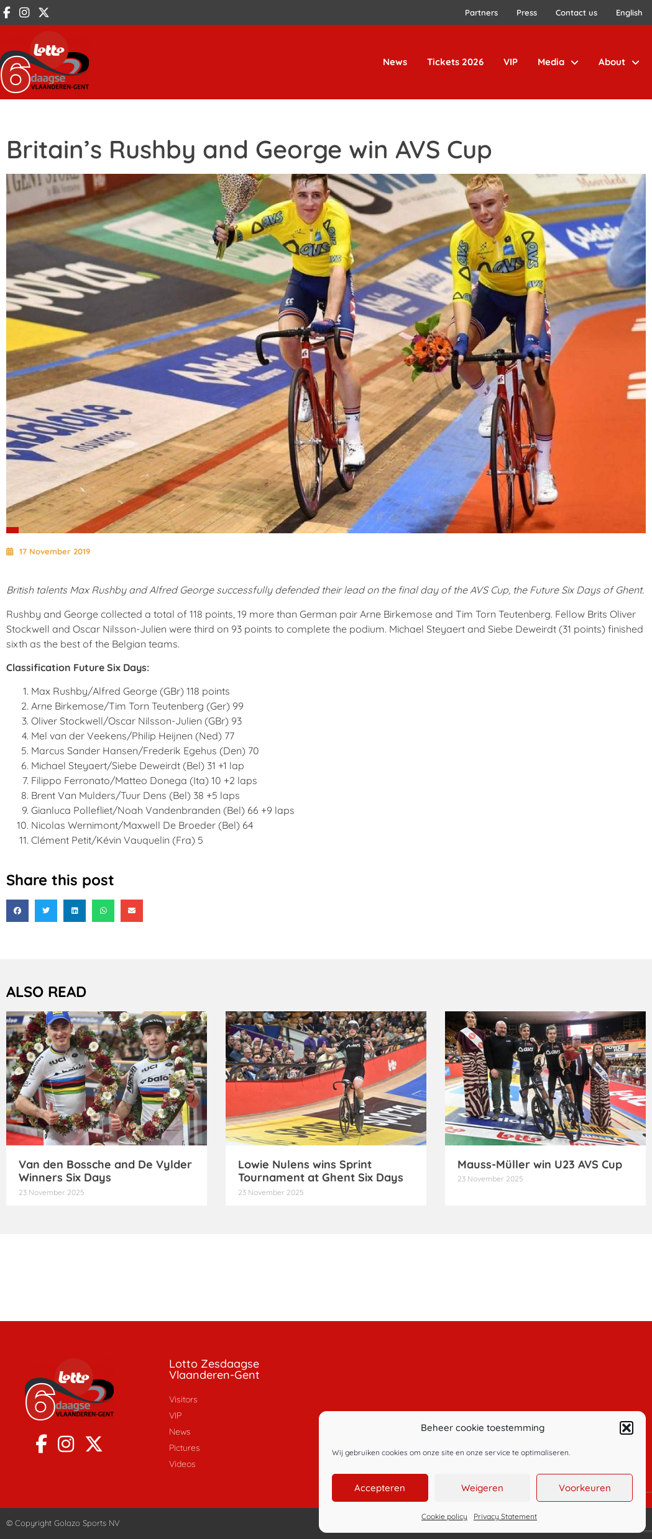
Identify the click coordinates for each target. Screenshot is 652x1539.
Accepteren (379, 1488)
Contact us (576, 12)
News (395, 62)
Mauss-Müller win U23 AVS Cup (539, 1164)
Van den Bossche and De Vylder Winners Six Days (105, 1171)
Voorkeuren (585, 1488)
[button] (626, 1428)
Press (527, 12)
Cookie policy (444, 1516)
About (619, 62)
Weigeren (482, 1488)
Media (558, 62)
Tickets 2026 (455, 62)
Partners (481, 12)
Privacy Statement (505, 1516)
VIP (510, 62)
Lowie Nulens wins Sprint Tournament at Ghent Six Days (320, 1171)
